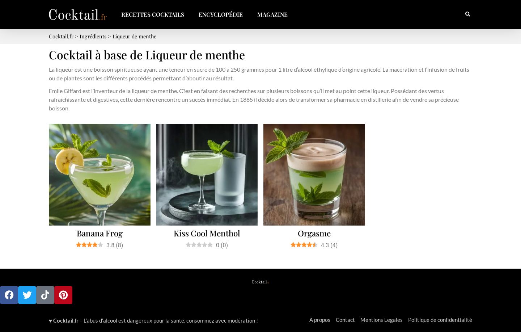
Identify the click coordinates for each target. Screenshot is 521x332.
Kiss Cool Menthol (207, 233)
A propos (319, 319)
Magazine (272, 14)
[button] (467, 14)
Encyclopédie (221, 14)
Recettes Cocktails (152, 14)
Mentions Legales (381, 319)
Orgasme (314, 233)
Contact (345, 319)
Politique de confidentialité (440, 319)
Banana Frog (100, 233)
